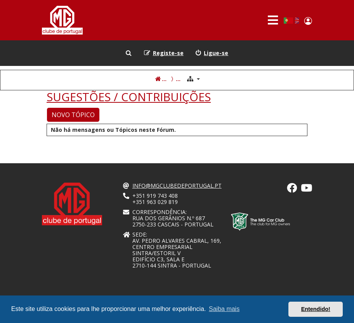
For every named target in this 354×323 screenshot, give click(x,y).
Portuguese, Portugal (288, 20)
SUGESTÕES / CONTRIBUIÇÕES (129, 97)
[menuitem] (211, 53)
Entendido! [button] (315, 309)
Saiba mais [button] (224, 309)
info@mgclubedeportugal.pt (177, 186)
